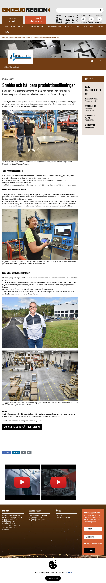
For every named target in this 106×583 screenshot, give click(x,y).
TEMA (7, 33)
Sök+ (13, 27)
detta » (100, 545)
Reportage (22, 27)
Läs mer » (68, 572)
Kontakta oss (7, 531)
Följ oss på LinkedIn (36, 518)
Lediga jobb (68, 27)
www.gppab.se (89, 129)
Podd (78, 27)
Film (85, 27)
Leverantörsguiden (37, 27)
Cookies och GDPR (63, 518)
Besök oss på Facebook (38, 516)
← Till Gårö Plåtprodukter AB (10, 68)
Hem (6, 27)
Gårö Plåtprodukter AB (18, 38)
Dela (6, 453)
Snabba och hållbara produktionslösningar (47, 38)
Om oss (100, 27)
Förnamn (89, 530)
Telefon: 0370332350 (91, 100)
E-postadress (90, 538)
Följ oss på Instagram (37, 520)
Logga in (59, 516)
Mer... (92, 27)
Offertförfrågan (54, 27)
